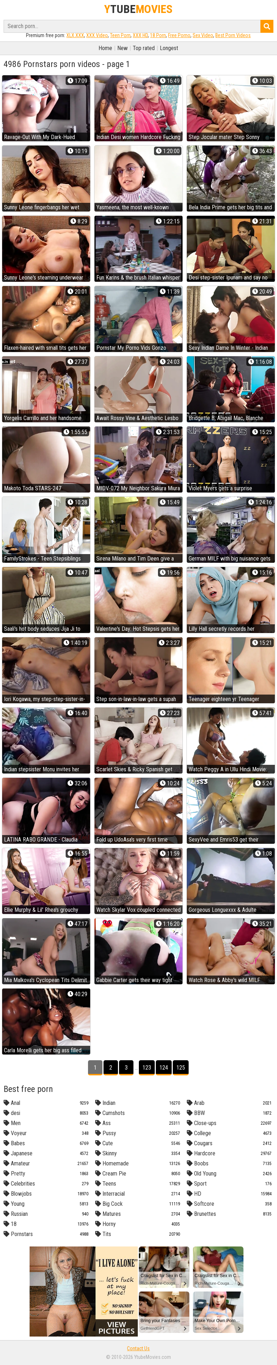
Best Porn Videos (233, 35)
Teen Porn (120, 35)
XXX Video (97, 35)
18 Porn (158, 35)
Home (105, 48)
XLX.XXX (75, 35)
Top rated (144, 48)
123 (146, 1067)
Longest (169, 48)
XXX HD (140, 35)
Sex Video (203, 35)
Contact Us (138, 1348)
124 (163, 1067)
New (122, 48)
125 (180, 1067)
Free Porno (179, 35)
